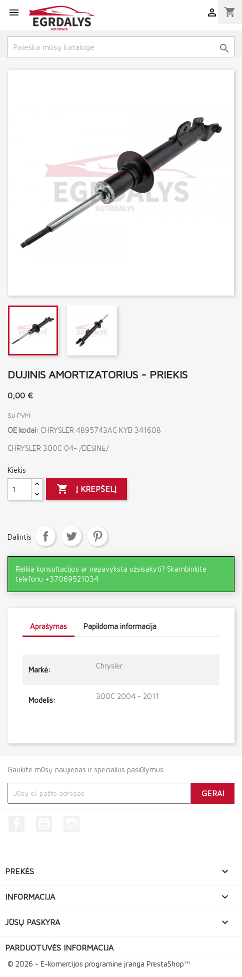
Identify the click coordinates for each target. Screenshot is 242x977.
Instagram (72, 824)
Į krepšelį (86, 489)
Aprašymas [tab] (48, 626)
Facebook (16, 824)
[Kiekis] (20, 489)
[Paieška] (121, 46)
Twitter (72, 536)
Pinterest (98, 536)
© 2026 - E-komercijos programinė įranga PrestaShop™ (99, 964)
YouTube (44, 824)
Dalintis (46, 536)
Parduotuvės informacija (59, 947)
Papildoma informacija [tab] (120, 626)
